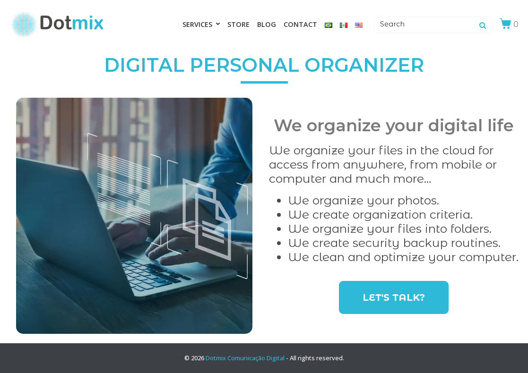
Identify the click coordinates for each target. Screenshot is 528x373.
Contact (300, 24)
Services (201, 24)
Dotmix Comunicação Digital (245, 358)
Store (238, 24)
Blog (266, 24)
